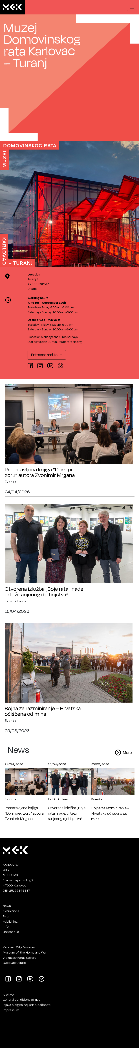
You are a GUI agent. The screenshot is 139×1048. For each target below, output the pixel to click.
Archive (8, 994)
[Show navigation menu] (132, 7)
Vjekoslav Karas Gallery (19, 957)
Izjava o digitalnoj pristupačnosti (26, 1004)
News (7, 905)
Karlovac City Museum (19, 947)
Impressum (11, 1010)
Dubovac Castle (14, 962)
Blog (6, 916)
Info (6, 926)
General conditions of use (21, 999)
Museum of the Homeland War (25, 952)
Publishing (10, 921)
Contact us (11, 931)
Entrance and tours (47, 354)
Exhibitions (11, 911)
